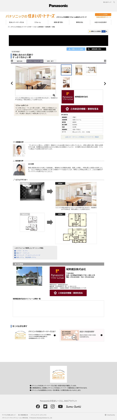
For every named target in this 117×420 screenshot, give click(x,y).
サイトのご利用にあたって (9, 415)
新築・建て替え (58, 22)
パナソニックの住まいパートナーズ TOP (21, 27)
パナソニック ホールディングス (38, 415)
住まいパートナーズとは (16, 22)
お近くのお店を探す (101, 22)
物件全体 (19, 61)
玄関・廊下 (50, 61)
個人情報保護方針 (23, 415)
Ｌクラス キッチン (22, 251)
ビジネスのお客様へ (102, 14)
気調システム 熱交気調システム (26, 257)
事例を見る (79, 22)
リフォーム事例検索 (38, 27)
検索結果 (47, 27)
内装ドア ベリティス (22, 253)
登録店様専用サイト (102, 17)
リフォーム (37, 22)
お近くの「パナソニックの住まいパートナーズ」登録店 (82, 137)
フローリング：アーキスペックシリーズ (28, 255)
